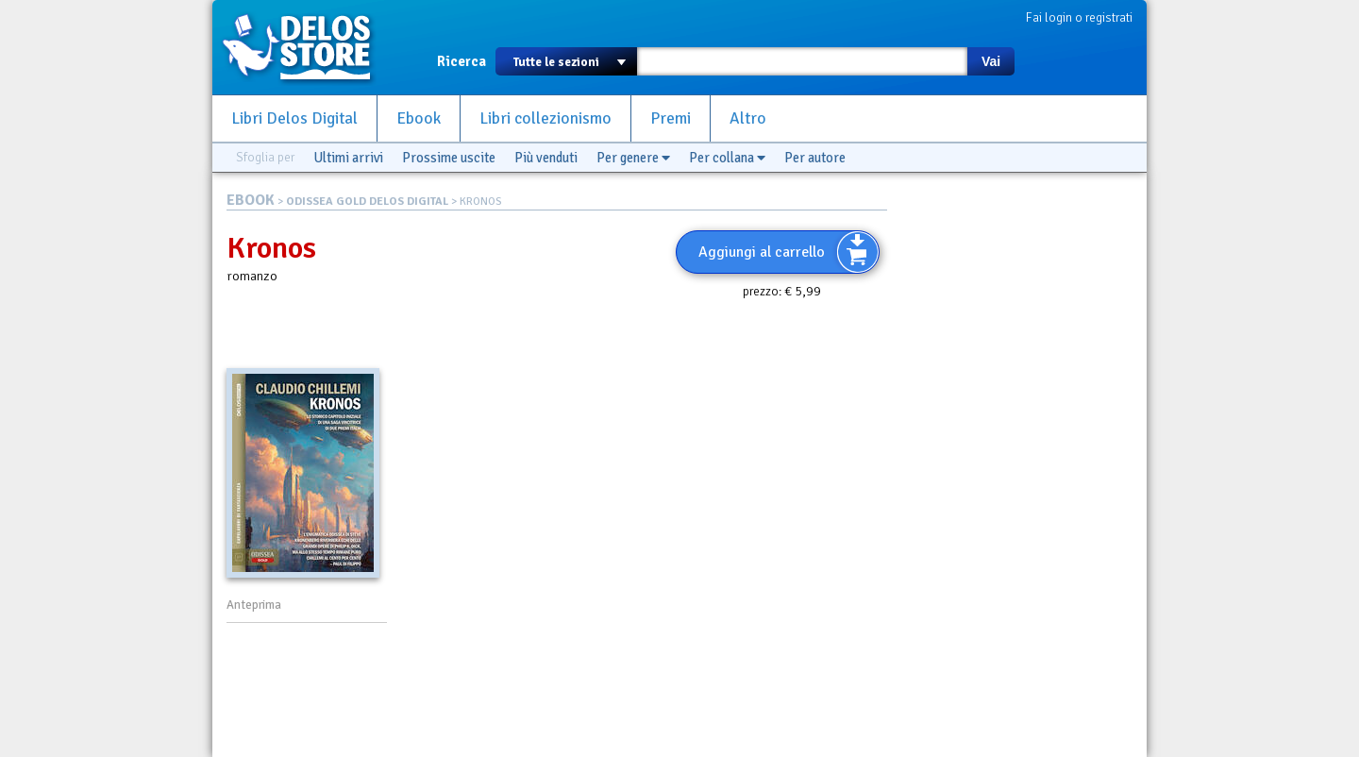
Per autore (815, 157)
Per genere (633, 157)
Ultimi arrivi (348, 157)
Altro (748, 118)
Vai (991, 61)
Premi (670, 118)
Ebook (418, 118)
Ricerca (461, 61)
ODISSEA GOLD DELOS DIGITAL (367, 201)
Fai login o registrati (1079, 17)
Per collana (727, 157)
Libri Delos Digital (294, 118)
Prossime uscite (448, 157)
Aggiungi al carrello (761, 252)
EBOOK (250, 200)
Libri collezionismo (545, 118)
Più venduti (546, 157)
